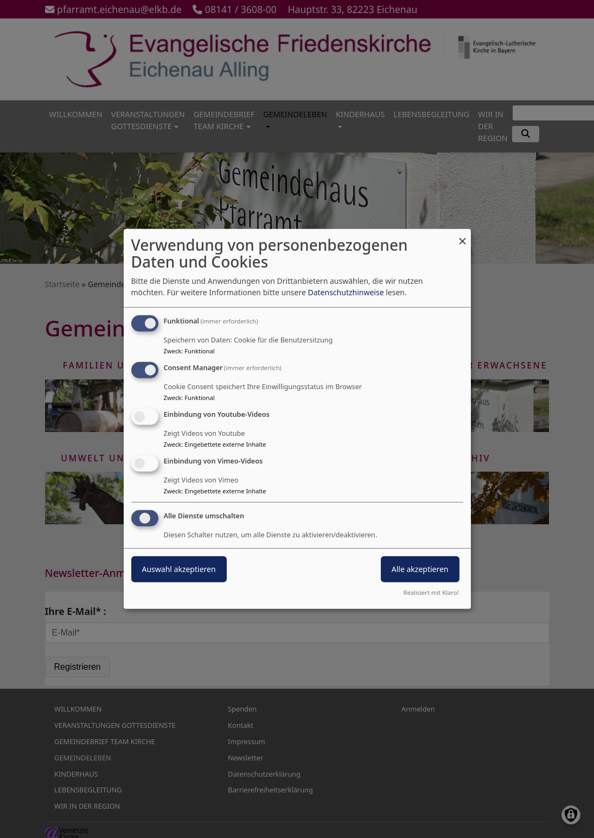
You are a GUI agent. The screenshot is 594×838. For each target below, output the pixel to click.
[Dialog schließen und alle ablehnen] (463, 236)
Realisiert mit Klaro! (431, 592)
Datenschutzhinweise (346, 292)
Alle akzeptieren (420, 568)
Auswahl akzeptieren (179, 568)
